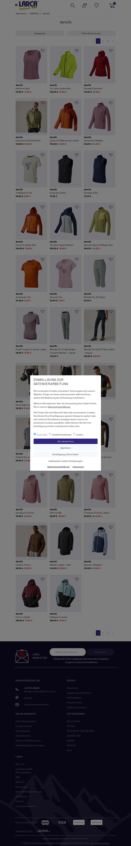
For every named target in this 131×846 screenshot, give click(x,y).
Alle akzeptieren (77, 441)
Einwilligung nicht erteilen (72, 454)
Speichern (79, 447)
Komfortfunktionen (62, 434)
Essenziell (42, 434)
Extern (80, 434)
